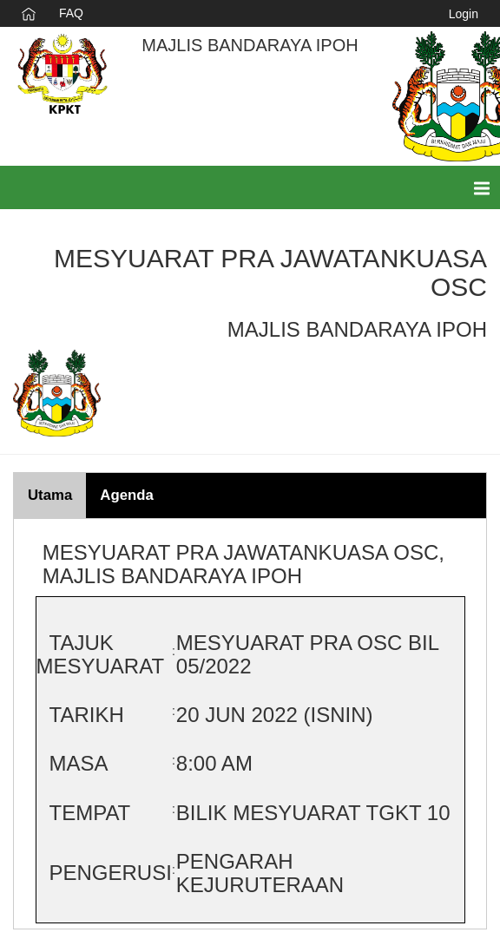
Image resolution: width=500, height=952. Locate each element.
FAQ (71, 13)
